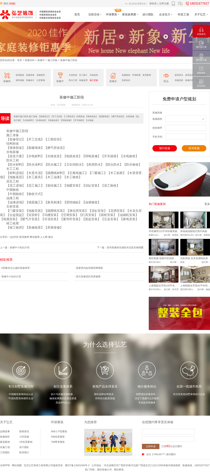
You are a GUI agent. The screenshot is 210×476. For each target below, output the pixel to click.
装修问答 (189, 80)
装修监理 (83, 80)
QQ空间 (14, 237)
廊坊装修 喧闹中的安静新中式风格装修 (163, 258)
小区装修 (24, 436)
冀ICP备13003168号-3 (77, 465)
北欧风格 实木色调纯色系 (194, 258)
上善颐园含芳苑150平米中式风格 (163, 285)
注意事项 (41, 80)
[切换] (12, 3)
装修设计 (30, 80)
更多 (207, 204)
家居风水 (179, 75)
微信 (50, 237)
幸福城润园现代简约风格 (193, 231)
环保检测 (136, 75)
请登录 (153, 3)
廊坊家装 (119, 469)
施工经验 (52, 60)
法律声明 (5, 465)
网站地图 (17, 465)
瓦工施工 (83, 75)
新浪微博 (24, 237)
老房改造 (189, 75)
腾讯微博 (35, 237)
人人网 (43, 237)
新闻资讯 (24, 431)
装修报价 (41, 75)
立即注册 (164, 3)
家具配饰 (147, 75)
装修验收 (126, 75)
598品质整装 (58, 436)
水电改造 (94, 75)
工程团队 (5, 452)
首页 (19, 60)
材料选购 (20, 80)
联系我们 (24, 452)
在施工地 (5, 447)
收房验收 (20, 75)
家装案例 (5, 442)
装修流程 (179, 80)
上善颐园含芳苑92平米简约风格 (195, 285)
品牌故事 (5, 431)
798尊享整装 (58, 442)
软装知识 (126, 80)
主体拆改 (73, 75)
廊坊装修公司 (104, 469)
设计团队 (24, 447)
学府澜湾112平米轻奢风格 (163, 231)
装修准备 (30, 75)
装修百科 (30, 60)
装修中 (41, 60)
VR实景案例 (25, 442)
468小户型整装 (59, 431)
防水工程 (73, 80)
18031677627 (197, 3)
